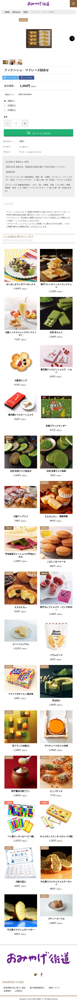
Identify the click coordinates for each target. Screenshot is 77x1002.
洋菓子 (25, 12)
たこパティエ (56, 791)
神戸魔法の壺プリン (20, 791)
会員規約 (7, 991)
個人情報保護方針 (37, 988)
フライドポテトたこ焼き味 (20, 694)
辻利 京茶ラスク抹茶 (56, 471)
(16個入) (12, 105)
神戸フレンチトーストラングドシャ (56, 285)
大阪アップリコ (20, 516)
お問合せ (18, 991)
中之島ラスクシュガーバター (20, 930)
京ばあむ (56, 700)
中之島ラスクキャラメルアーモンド (56, 883)
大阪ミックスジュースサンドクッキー (20, 333)
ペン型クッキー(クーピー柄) (21, 836)
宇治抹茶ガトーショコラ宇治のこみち (20, 555)
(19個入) (12, 110)
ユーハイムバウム (20, 644)
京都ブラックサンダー (56, 426)
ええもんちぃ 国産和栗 (56, 516)
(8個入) (11, 101)
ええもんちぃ (20, 607)
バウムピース (56, 655)
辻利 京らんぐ (56, 332)
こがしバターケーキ (56, 562)
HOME (7, 12)
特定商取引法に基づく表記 (15, 988)
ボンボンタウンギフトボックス (20, 284)
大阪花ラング (20, 380)
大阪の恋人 (21, 882)
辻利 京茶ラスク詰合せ (20, 471)
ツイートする (10, 78)
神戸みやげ (16, 12)
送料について (54, 988)
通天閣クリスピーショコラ (20, 415)
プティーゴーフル (56, 919)
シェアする (26, 78)
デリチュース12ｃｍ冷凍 (56, 746)
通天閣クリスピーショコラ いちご (56, 370)
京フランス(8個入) (20, 746)
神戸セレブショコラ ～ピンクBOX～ (56, 608)
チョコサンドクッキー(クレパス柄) (56, 836)
